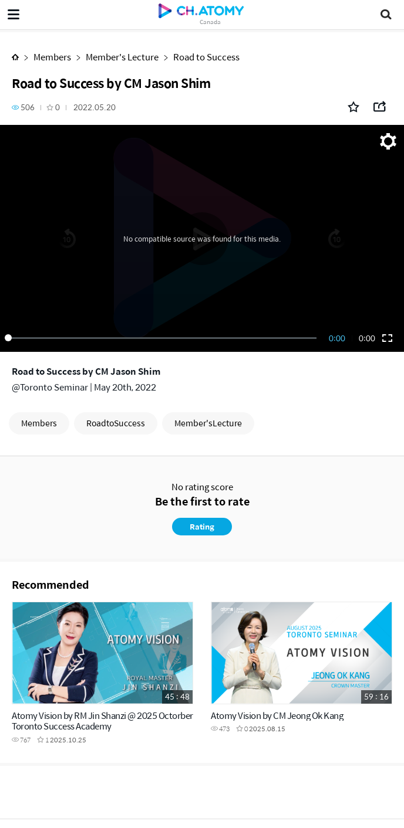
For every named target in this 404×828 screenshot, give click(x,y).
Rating (202, 526)
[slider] (163, 338)
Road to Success (206, 56)
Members (52, 56)
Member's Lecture (122, 56)
